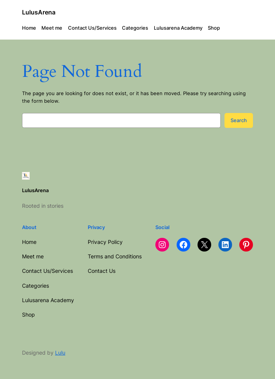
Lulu (60, 352)
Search (239, 120)
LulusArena (38, 12)
